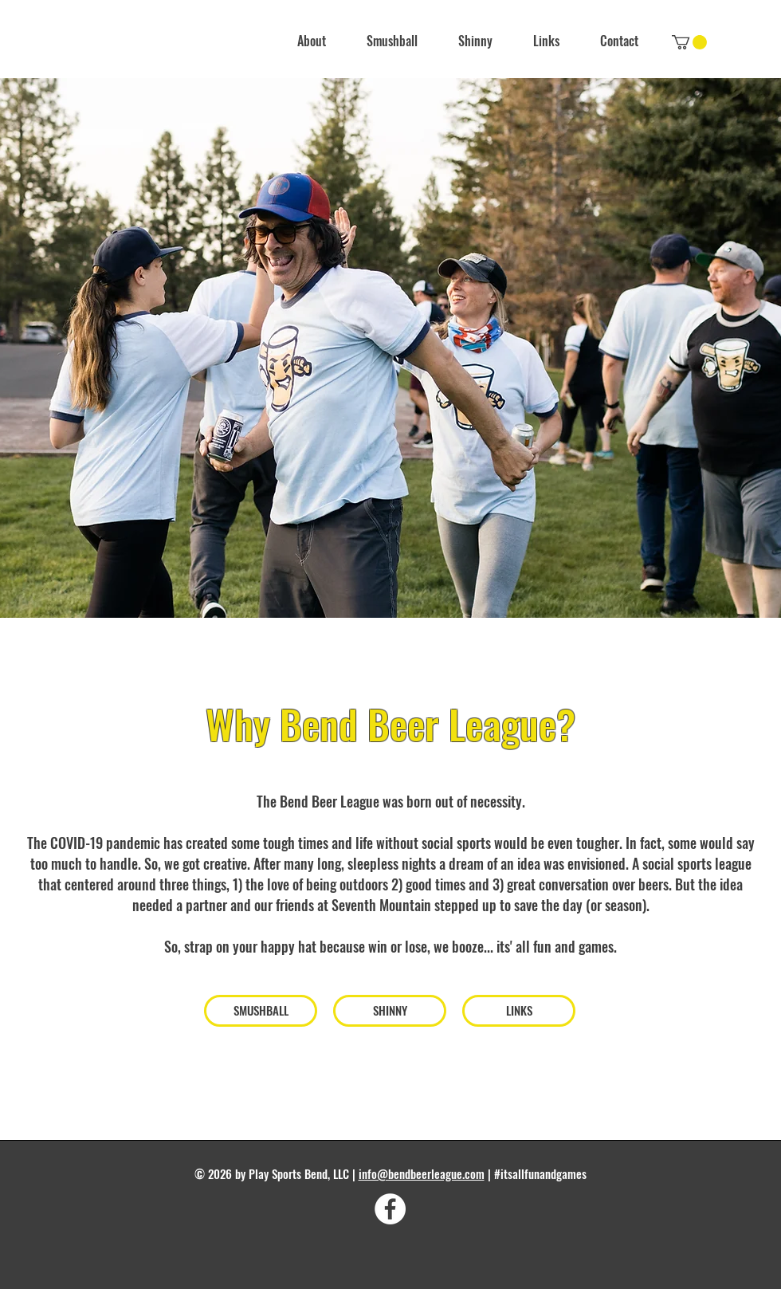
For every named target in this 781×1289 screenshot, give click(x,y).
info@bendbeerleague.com (422, 1173)
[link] (689, 42)
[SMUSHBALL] (260, 1011)
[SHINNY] (389, 1011)
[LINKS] (518, 1011)
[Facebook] (390, 1208)
